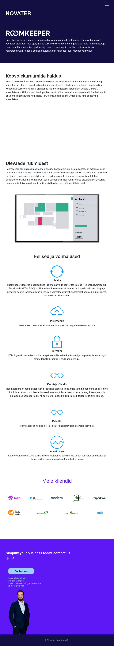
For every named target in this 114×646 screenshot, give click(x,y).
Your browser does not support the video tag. (57, 129)
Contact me (21, 571)
